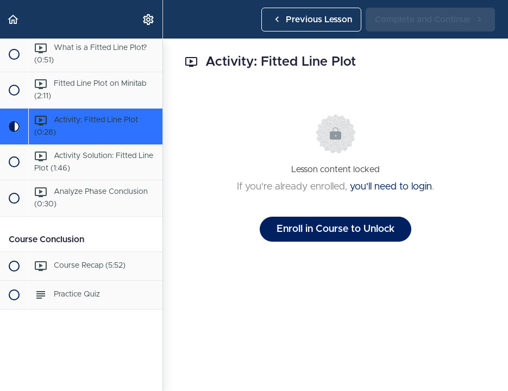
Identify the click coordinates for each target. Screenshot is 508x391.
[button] (13, 19)
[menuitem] (148, 19)
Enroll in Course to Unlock (335, 229)
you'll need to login (391, 187)
